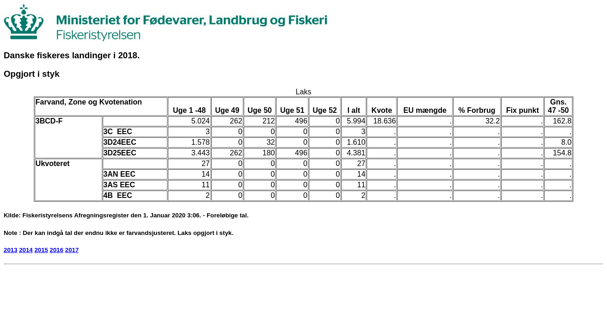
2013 (11, 250)
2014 (26, 250)
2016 (57, 250)
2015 (41, 250)
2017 (72, 250)
